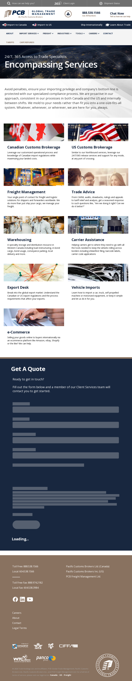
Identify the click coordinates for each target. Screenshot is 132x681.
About (10, 33)
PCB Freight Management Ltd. (83, 576)
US (60, 675)
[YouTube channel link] (30, 599)
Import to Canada (17, 24)
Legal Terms (19, 628)
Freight (67, 675)
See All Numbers (89, 15)
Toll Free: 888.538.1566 (25, 566)
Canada (53, 675)
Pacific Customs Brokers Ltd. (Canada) (87, 566)
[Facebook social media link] (15, 599)
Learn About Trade (120, 24)
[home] (29, 14)
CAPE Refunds (27, 42)
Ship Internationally (91, 24)
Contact (108, 33)
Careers (16, 612)
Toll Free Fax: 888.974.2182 (27, 582)
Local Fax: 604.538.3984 (25, 587)
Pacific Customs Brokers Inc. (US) (85, 571)
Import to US (44, 24)
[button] (28, 33)
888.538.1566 (91, 13)
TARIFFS (10, 42)
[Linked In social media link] (22, 599)
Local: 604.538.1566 (23, 571)
